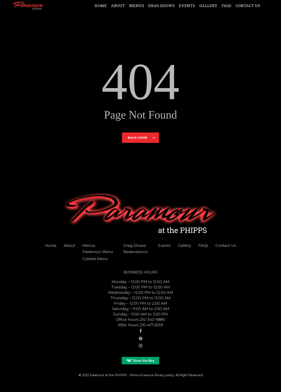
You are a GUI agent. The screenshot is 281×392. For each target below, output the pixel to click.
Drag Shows (134, 245)
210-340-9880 (152, 319)
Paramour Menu (97, 252)
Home (50, 245)
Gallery (184, 245)
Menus (88, 245)
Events (164, 245)
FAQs (203, 245)
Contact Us (225, 245)
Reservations (135, 252)
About (69, 245)
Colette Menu (95, 259)
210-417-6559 (151, 325)
